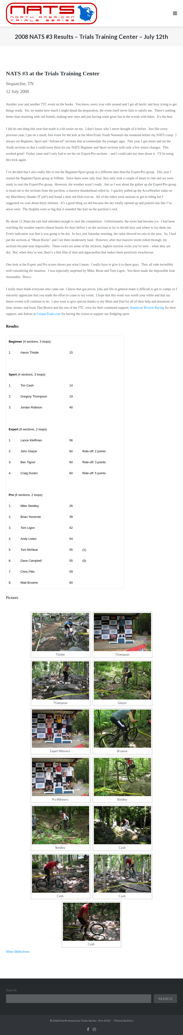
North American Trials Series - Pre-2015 (85, 1020)
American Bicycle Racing (147, 307)
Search (11, 990)
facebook (88, 1029)
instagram (94, 1029)
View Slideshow (18, 951)
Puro (130, 1020)
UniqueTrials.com (48, 314)
